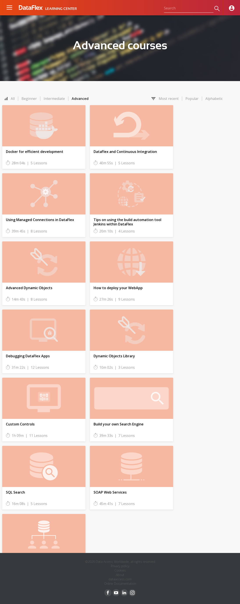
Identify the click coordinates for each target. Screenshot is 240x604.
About (120, 575)
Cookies (120, 570)
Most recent (169, 98)
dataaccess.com (120, 579)
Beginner (29, 98)
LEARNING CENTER (61, 9)
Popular (192, 98)
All (13, 98)
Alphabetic (214, 98)
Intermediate (54, 98)
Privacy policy (120, 566)
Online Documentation (120, 583)
